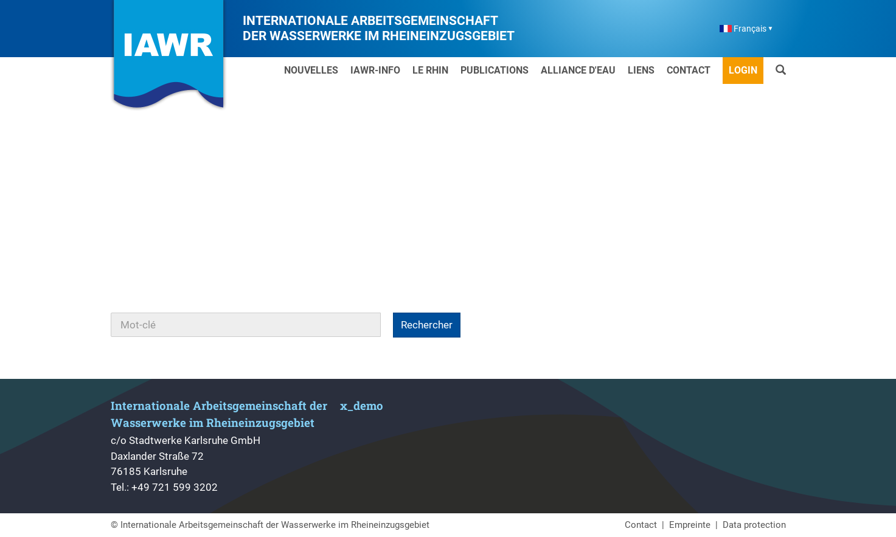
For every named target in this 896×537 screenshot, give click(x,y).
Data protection (754, 524)
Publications (494, 70)
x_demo (361, 405)
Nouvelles (311, 70)
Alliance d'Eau (578, 70)
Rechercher (427, 325)
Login (743, 70)
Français (743, 28)
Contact (688, 70)
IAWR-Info (375, 70)
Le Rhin (430, 70)
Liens (641, 70)
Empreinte (689, 524)
